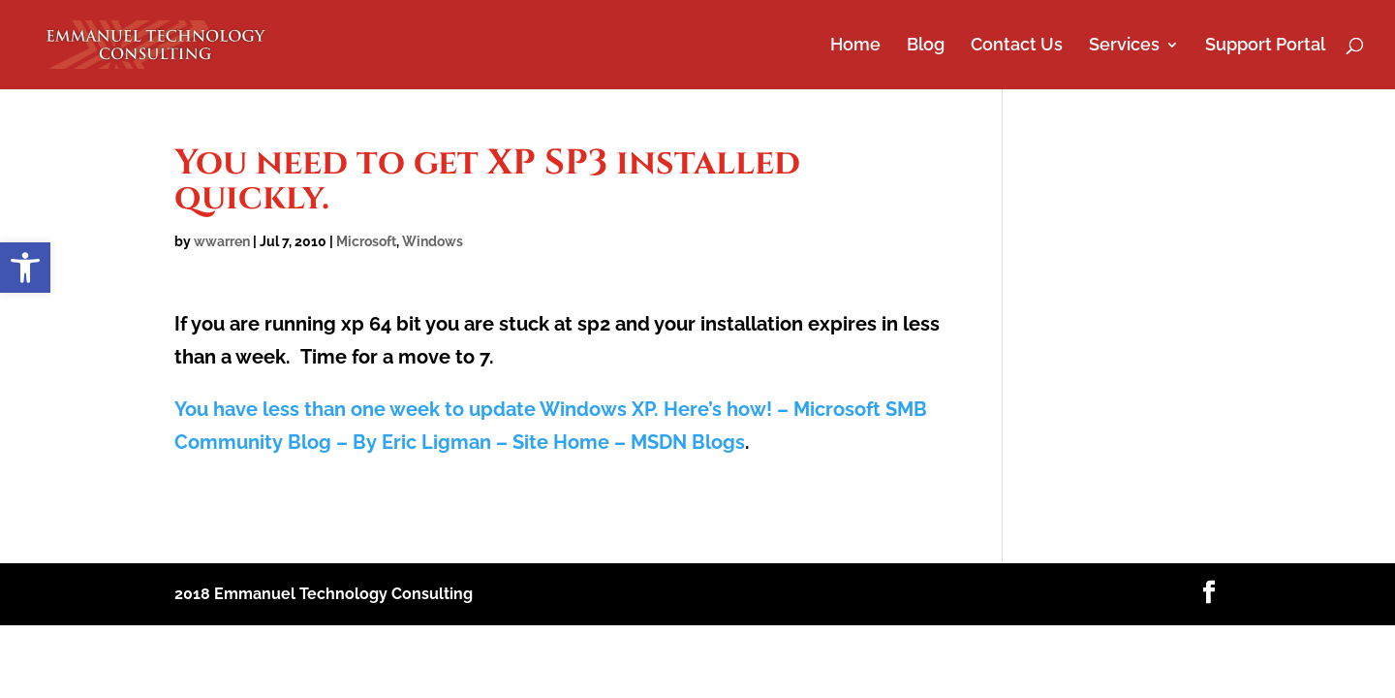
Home (855, 46)
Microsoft (366, 241)
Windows (432, 241)
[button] (25, 267)
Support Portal (1265, 46)
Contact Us (1017, 46)
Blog (926, 46)
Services (1124, 46)
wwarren (222, 241)
